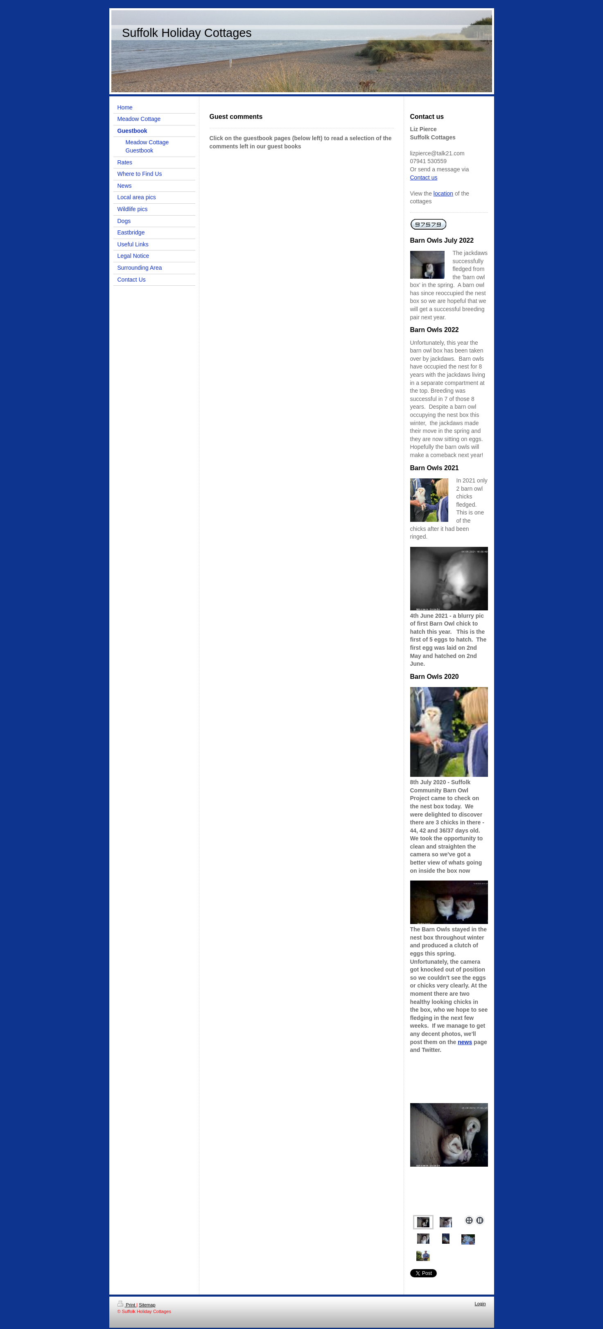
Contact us (424, 177)
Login (480, 1303)
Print (127, 1304)
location (443, 193)
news (465, 1042)
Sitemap (147, 1304)
